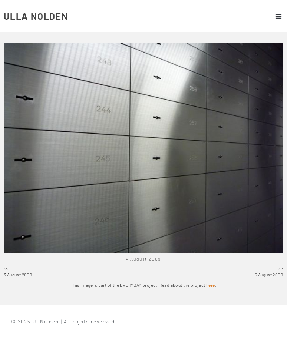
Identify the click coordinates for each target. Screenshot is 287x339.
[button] (278, 16)
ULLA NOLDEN (36, 16)
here (210, 285)
